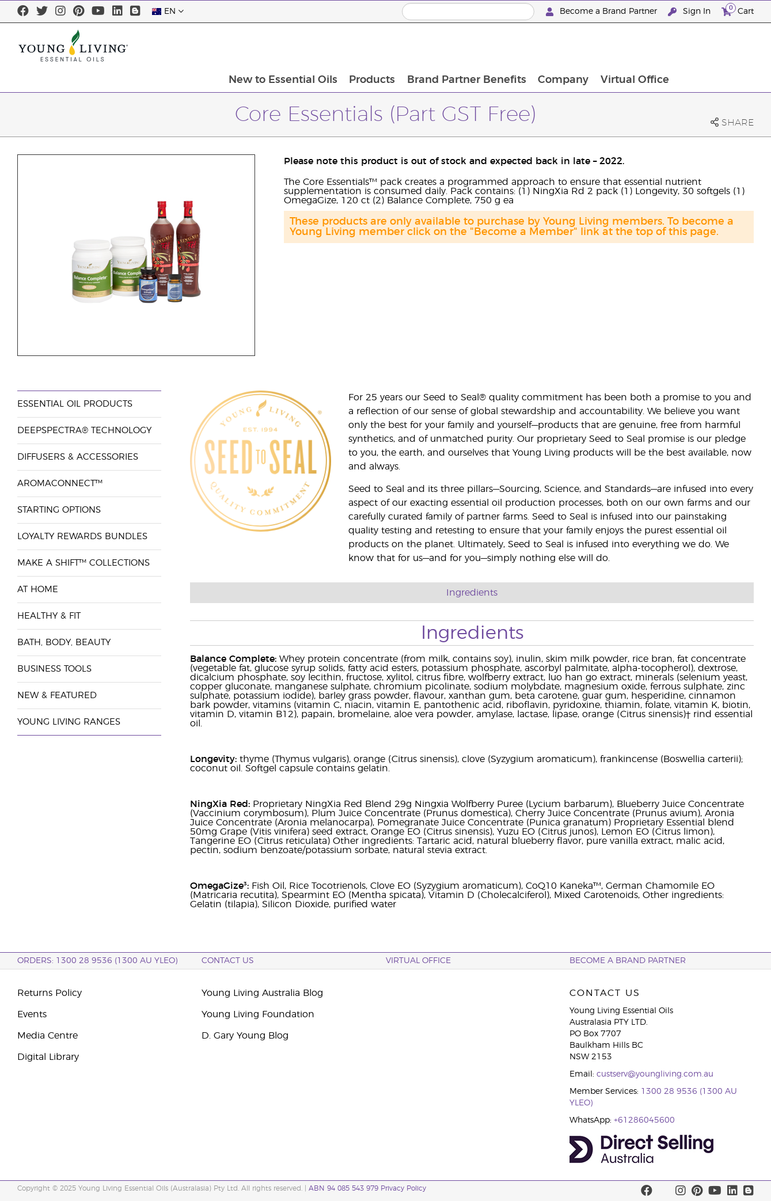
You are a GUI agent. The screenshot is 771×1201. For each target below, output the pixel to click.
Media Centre (47, 1035)
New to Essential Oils (357, 45)
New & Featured (57, 695)
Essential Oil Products (74, 404)
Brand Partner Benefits (543, 45)
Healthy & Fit (49, 616)
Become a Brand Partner (602, 11)
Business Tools (54, 669)
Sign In (690, 11)
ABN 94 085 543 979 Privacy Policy (367, 1188)
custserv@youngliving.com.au (655, 1074)
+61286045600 (644, 1120)
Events (32, 1014)
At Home (37, 589)
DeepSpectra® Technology (84, 430)
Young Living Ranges (68, 722)
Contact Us (228, 961)
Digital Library (48, 1057)
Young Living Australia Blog (262, 993)
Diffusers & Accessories (77, 457)
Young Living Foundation (258, 1014)
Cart (737, 10)
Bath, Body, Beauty (64, 642)
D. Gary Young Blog (245, 1035)
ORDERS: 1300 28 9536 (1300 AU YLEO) (97, 961)
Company (641, 45)
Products (448, 45)
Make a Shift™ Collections (83, 563)
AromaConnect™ (59, 483)
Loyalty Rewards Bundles (82, 536)
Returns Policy (49, 993)
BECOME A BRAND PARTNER (627, 961)
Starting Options (59, 510)
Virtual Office (713, 45)
